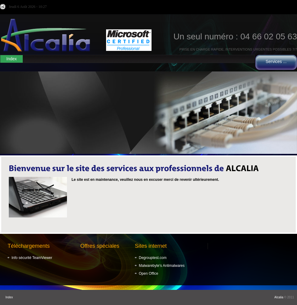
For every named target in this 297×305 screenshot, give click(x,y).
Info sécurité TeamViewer (32, 258)
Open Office (148, 273)
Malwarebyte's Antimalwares (162, 266)
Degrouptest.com (152, 258)
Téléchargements (29, 246)
